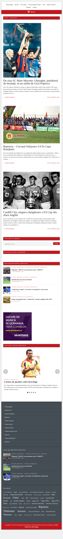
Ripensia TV (8, 410)
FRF (27, 498)
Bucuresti (5, 494)
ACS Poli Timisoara (7, 492)
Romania (22, 511)
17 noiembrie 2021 (17, 271)
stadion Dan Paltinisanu (34, 511)
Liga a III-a (45, 501)
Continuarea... (10, 97)
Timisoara (7, 514)
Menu (31, 12)
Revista (17, 4)
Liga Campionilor (13, 503)
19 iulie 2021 (15, 291)
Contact (35, 7)
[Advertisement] (41, 317)
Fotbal (16, 497)
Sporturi (7, 441)
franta (22, 498)
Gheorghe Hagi (50, 498)
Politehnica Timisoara (52, 503)
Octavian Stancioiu (38, 503)
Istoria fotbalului (33, 267)
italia (11, 501)
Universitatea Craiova (39, 515)
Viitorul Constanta (51, 515)
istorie (5, 501)
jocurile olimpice (19, 501)
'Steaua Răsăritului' (10, 438)
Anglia (15, 492)
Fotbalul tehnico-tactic (11, 431)
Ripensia (44, 267)
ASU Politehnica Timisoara (37, 492)
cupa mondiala (46, 494)
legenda (28, 501)
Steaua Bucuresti (50, 511)
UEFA (15, 515)
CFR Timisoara (28, 494)
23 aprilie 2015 (54, 97)
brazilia (54, 492)
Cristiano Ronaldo (37, 494)
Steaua (42, 511)
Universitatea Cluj (28, 515)
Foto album (23, 4)
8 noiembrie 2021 (17, 281)
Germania (42, 498)
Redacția (28, 7)
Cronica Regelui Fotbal (34, 4)
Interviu (7, 435)
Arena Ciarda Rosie (23, 492)
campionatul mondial (16, 494)
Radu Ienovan (6, 507)
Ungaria (20, 515)
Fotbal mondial (17, 277)
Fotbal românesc (17, 267)
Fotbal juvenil (9, 424)
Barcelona (47, 492)
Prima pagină (9, 4)
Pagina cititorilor (51, 4)
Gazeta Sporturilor (34, 498)
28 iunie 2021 (15, 301)
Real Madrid (14, 507)
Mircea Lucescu (27, 503)
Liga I (20, 503)
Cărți (43, 4)
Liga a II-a (35, 501)
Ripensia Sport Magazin (31, 507)
